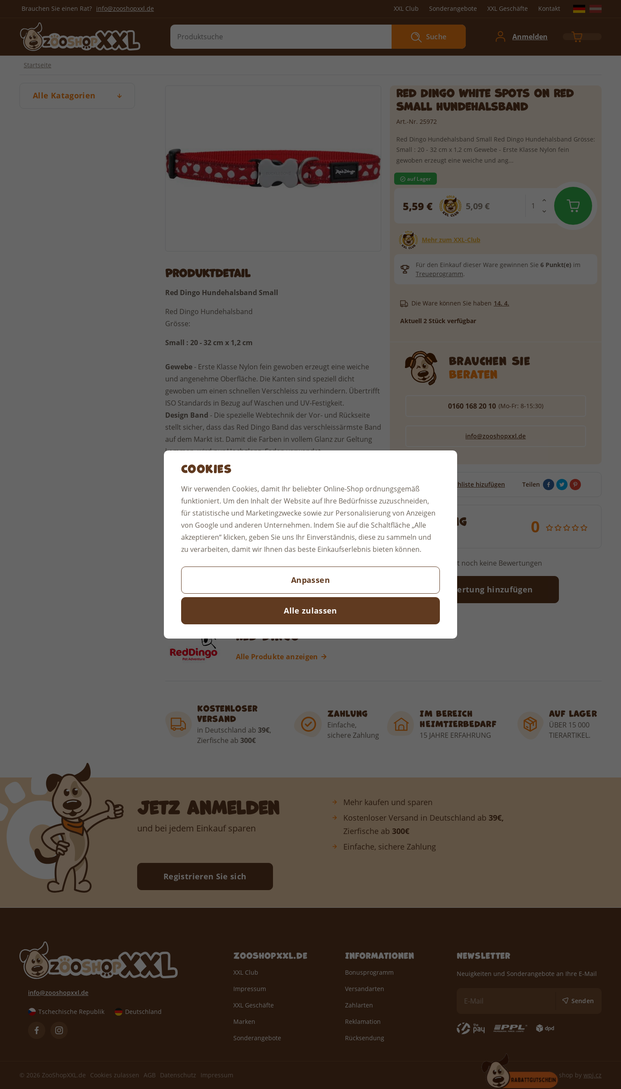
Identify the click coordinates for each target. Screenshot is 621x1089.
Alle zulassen (310, 610)
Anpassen (310, 580)
